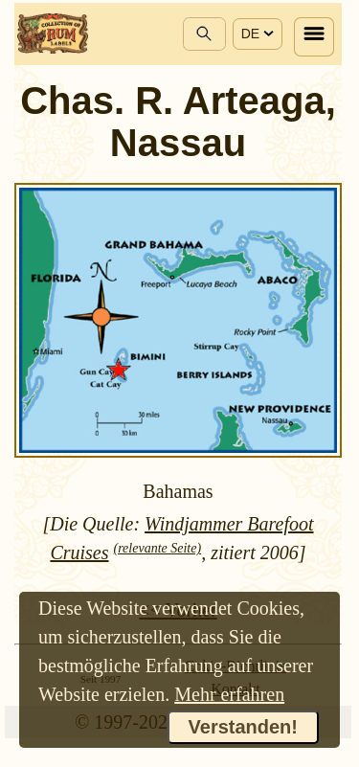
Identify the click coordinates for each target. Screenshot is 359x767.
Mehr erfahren (229, 694)
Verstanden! (243, 726)
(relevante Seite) (158, 548)
